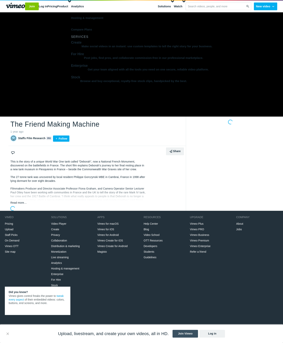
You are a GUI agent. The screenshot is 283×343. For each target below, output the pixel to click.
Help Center (151, 223)
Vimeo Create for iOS (110, 240)
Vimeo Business (199, 234)
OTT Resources (153, 240)
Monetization (58, 251)
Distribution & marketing (65, 246)
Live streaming (60, 257)
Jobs (239, 229)
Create (55, 229)
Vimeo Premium (199, 240)
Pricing (9, 223)
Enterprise (57, 274)
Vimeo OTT (12, 246)
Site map (10, 251)
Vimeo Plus (197, 223)
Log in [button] (43, 6)
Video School (151, 234)
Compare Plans (81, 29)
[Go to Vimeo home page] (15, 6)
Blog (146, 229)
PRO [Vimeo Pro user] (49, 138)
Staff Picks (11, 234)
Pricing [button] (52, 6)
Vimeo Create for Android (112, 246)
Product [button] (62, 6)
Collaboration (59, 240)
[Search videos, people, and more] (215, 6)
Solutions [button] (164, 6)
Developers (150, 246)
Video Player (58, 223)
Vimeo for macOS (108, 223)
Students (149, 251)
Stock (54, 285)
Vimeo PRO (197, 229)
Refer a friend (198, 251)
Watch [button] (178, 6)
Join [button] (32, 6)
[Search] (247, 6)
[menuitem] (114, 6)
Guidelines (150, 257)
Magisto (102, 251)
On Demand (12, 240)
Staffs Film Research (31, 138)
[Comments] (13, 150)
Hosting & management (87, 17)
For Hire (56, 279)
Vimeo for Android (108, 234)
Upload (9, 229)
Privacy (55, 234)
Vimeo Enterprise (200, 246)
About (239, 223)
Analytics (77, 6)
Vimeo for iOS (105, 229)
